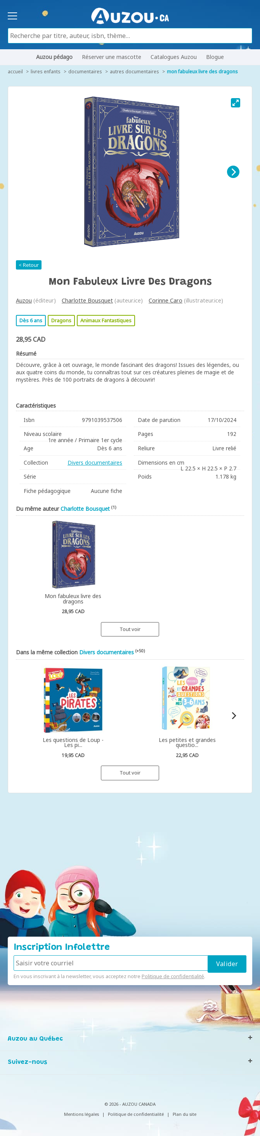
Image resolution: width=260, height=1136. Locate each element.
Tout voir (130, 629)
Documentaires (85, 71)
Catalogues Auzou (174, 57)
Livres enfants (46, 71)
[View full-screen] (235, 102)
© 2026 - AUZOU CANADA (130, 1104)
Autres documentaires (134, 71)
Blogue (215, 57)
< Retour (29, 264)
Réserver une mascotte (111, 57)
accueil (15, 71)
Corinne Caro (165, 300)
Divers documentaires (95, 462)
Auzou (24, 300)
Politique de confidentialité (173, 976)
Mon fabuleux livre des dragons (202, 71)
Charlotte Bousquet (87, 300)
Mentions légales (81, 1114)
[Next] (233, 172)
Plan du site (184, 1114)
